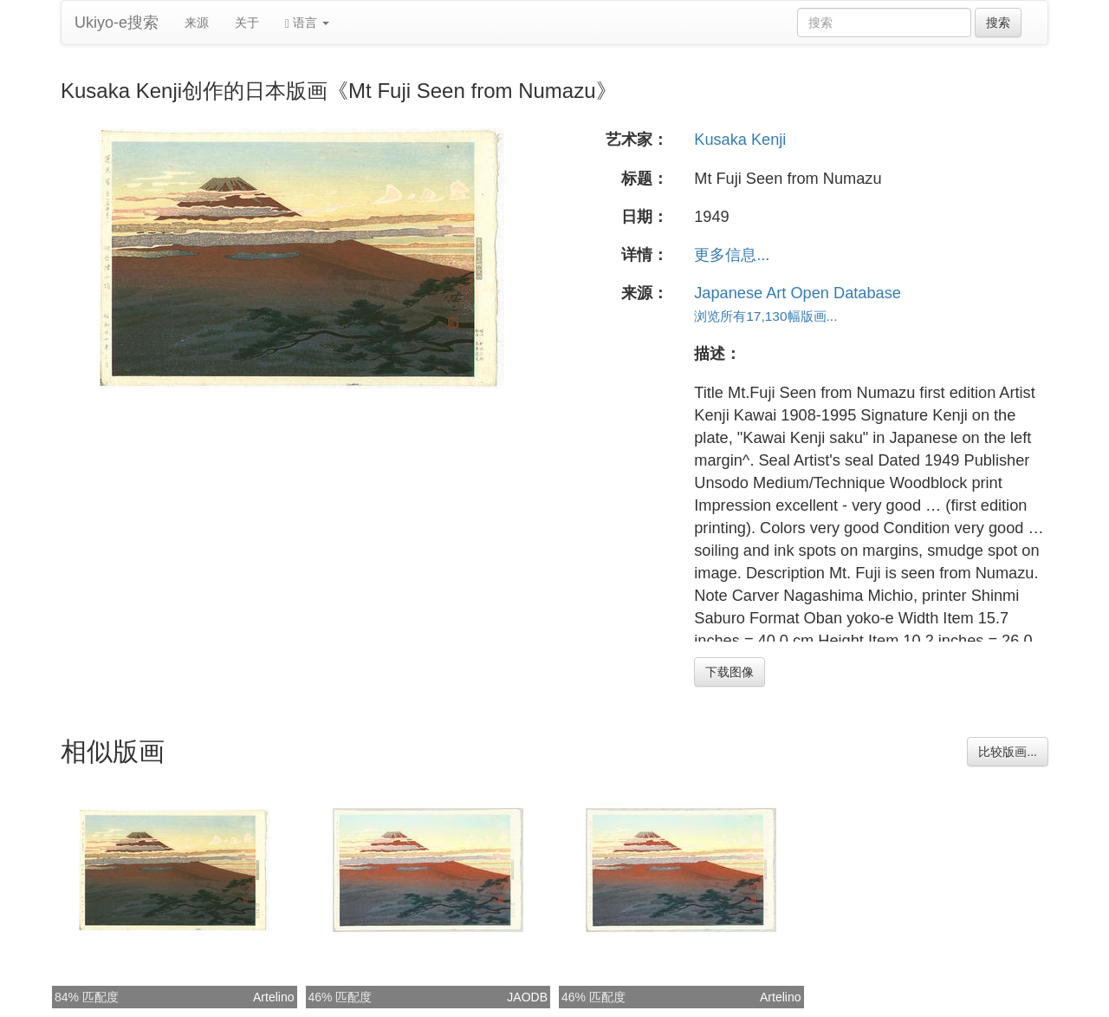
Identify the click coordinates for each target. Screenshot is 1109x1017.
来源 (197, 22)
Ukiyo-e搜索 (117, 22)
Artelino (273, 997)
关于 (247, 22)
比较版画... (1007, 752)
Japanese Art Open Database (797, 293)
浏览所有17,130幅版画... (765, 316)
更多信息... (731, 255)
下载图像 (729, 672)
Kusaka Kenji (740, 139)
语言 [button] (307, 23)
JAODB (527, 997)
